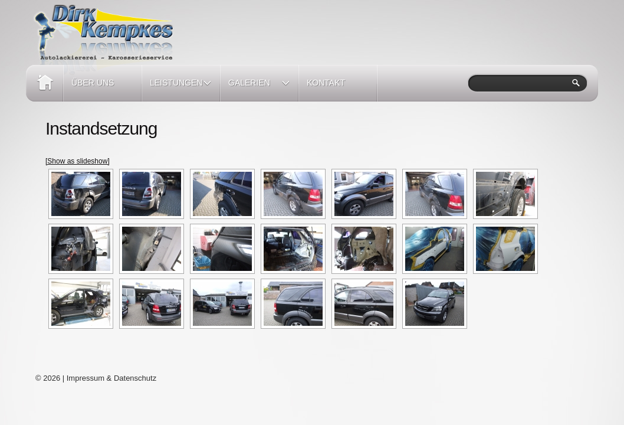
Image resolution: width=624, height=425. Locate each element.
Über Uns (92, 82)
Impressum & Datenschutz (111, 378)
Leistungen (176, 90)
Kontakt (326, 82)
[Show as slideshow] (77, 161)
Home (44, 83)
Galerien (255, 90)
